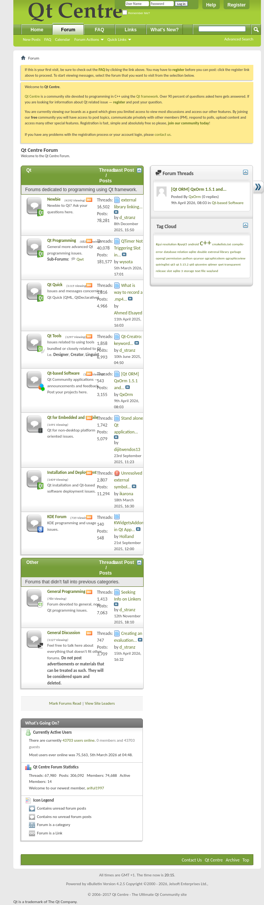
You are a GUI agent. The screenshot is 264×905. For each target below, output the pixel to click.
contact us (163, 134)
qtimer (213, 264)
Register (236, 5)
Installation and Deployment (72, 472)
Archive (233, 860)
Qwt (80, 259)
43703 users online (78, 740)
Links (130, 29)
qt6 (191, 264)
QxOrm (195, 196)
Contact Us (192, 860)
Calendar (62, 39)
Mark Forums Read (65, 703)
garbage (235, 252)
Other (32, 562)
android (193, 244)
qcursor (199, 258)
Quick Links (116, 39)
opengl (160, 258)
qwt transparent (229, 264)
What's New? (164, 29)
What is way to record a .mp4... (128, 292)
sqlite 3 (178, 271)
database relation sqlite (180, 252)
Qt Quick (54, 284)
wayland (212, 271)
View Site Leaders (100, 703)
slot (169, 271)
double (202, 252)
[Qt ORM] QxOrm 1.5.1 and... (126, 380)
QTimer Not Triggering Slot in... (128, 248)
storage (189, 271)
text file (200, 271)
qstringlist (163, 264)
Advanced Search (238, 39)
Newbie (54, 199)
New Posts (31, 39)
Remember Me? (136, 13)
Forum (68, 29)
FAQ (47, 39)
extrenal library (218, 252)
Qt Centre (32, 96)
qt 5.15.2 (182, 264)
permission (173, 258)
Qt (28, 170)
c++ (205, 243)
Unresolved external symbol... (128, 480)
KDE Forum (56, 516)
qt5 (172, 264)
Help (211, 5)
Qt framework (147, 96)
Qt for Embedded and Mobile (72, 417)
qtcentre (201, 264)
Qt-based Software (63, 373)
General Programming (66, 591)
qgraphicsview (235, 258)
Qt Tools (54, 335)
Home (36, 29)
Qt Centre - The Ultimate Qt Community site (149, 894)
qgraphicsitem (215, 258)
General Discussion (63, 632)
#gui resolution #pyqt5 (171, 244)
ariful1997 (95, 788)
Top (246, 860)
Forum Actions (86, 39)
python (187, 258)
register (119, 102)
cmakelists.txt (221, 244)
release (161, 271)
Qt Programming (61, 240)
